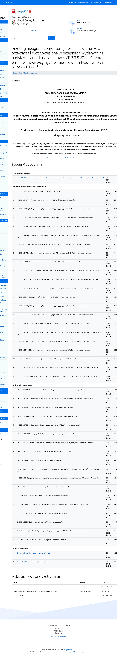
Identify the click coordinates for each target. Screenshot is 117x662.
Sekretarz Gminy (9, 55)
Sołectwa (7, 414)
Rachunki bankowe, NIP (11, 36)
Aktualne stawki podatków (12, 123)
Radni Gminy (8, 201)
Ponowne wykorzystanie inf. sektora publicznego (11, 385)
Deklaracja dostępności (9, 464)
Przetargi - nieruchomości (12, 289)
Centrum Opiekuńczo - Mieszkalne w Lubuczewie (11, 276)
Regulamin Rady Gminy (11, 66)
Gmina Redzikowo (8, 21)
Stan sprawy (7, 430)
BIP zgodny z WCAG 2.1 (70, 650)
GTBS (6, 403)
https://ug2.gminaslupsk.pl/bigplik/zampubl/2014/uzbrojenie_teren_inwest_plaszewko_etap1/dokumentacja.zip (79, 157)
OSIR (5, 396)
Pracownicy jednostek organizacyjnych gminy (10, 210)
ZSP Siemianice (8, 246)
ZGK (5, 400)
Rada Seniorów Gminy (11, 89)
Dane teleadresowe (10, 33)
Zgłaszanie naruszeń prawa (10, 379)
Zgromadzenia (8, 319)
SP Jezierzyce (8, 239)
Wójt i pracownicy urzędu (12, 205)
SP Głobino (7, 228)
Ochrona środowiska (10, 323)
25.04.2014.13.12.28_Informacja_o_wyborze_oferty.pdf (47, 553)
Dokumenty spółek (10, 407)
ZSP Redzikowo (9, 243)
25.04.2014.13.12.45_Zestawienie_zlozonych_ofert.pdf (47, 562)
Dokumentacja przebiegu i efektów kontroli (11, 177)
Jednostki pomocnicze (9, 411)
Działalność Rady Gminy (10, 63)
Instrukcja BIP (97, 2)
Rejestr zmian (6, 450)
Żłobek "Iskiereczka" (10, 254)
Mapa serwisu (6, 446)
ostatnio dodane (48, 30)
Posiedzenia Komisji (10, 74)
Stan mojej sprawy (9, 433)
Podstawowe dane (10, 29)
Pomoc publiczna (9, 126)
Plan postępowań (9, 336)
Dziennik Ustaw (7, 9)
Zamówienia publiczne (85, 2)
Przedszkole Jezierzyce (11, 250)
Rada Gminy (8, 44)
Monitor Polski (6, 12)
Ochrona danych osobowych (8, 183)
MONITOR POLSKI (9, 426)
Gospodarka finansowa (10, 115)
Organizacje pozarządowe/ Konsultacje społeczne (11, 311)
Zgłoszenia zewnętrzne (11, 96)
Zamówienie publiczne (11, 332)
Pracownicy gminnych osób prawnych (12, 215)
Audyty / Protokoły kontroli (12, 134)
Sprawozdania (8, 130)
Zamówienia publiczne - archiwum (11, 341)
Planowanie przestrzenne (12, 285)
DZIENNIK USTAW (9, 422)
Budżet (6, 119)
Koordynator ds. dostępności (8, 189)
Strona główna (8, 2)
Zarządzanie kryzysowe (11, 357)
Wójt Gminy (7, 48)
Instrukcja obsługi (7, 453)
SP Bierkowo (8, 224)
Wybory (6, 365)
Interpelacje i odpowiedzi (11, 78)
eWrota (93, 28)
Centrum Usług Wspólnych (12, 266)
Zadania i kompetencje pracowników (10, 160)
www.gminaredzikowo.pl (58, 637)
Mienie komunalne (9, 138)
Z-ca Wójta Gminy (9, 51)
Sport (5, 369)
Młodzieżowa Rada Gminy (12, 85)
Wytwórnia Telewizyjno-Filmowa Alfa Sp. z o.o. (72, 652)
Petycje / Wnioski (9, 361)
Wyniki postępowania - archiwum (10, 347)
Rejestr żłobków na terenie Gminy (12, 373)
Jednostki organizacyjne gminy (12, 220)
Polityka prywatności (8, 461)
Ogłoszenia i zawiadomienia (7, 353)
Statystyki (5, 457)
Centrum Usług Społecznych (8, 270)
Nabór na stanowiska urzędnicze (10, 171)
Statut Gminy (8, 104)
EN (72, 2)
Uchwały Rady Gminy (10, 108)
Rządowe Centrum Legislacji (11, 418)
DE (75, 2)
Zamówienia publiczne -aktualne (11, 328)
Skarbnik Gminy (9, 59)
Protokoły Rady (9, 81)
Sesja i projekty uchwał (11, 70)
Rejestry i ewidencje (10, 306)
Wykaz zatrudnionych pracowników (10, 165)
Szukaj (65, 38)
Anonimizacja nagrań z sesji (12, 93)
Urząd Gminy (7, 141)
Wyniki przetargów (10, 292)
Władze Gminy (7, 40)
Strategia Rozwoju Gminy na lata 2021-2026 (11, 301)
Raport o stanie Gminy (11, 296)
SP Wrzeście (8, 235)
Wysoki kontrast (108, 2)
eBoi (92, 20)
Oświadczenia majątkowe (11, 193)
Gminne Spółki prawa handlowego (9, 391)
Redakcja (5, 442)
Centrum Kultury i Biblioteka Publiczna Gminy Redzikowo (11, 260)
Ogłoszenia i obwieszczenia (12, 145)
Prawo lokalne (7, 100)
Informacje (6, 281)
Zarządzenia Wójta (10, 111)
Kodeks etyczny (9, 149)
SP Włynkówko (9, 231)
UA (69, 2)
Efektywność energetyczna (12, 315)
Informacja (7, 25)
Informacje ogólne (9, 197)
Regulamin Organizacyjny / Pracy (11, 154)
